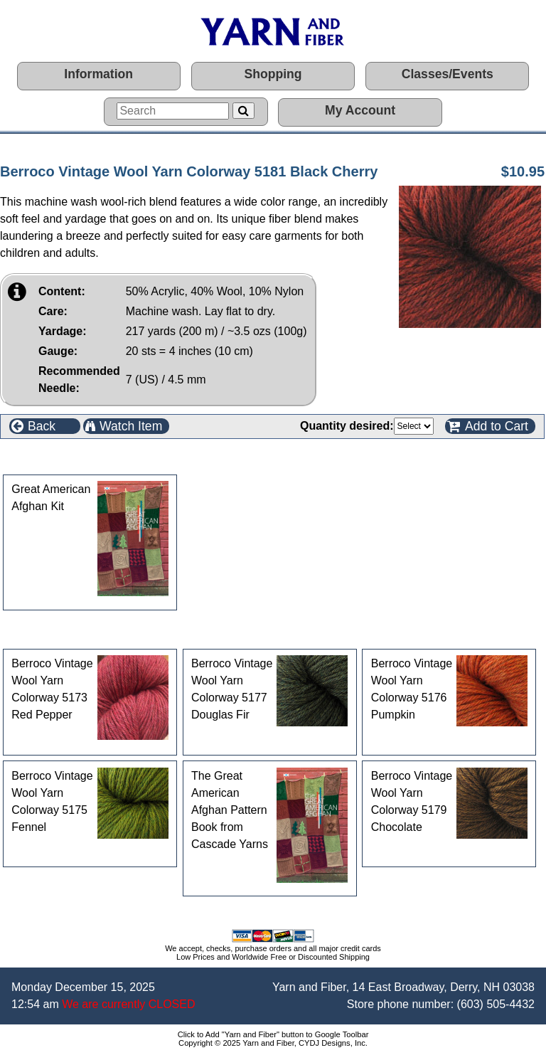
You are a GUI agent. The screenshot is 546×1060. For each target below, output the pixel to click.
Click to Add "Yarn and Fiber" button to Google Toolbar (273, 1034)
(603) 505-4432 (496, 1004)
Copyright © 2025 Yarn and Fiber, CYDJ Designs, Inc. (273, 1043)
